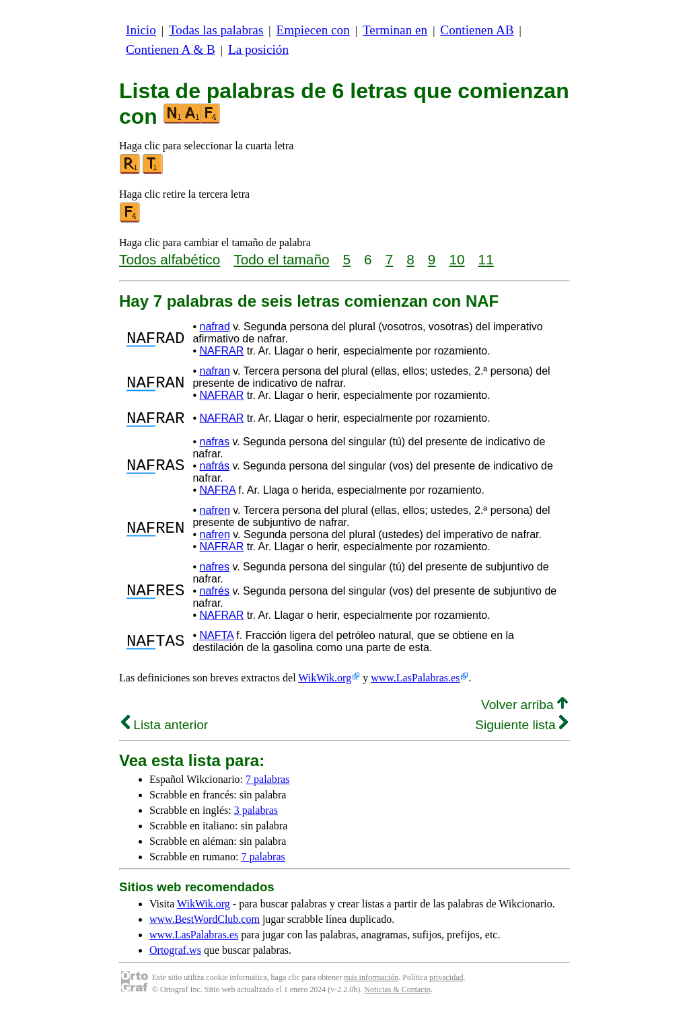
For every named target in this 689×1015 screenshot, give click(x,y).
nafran (214, 371)
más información (371, 981)
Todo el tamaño (281, 259)
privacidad (446, 981)
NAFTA (216, 639)
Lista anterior (164, 729)
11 (486, 259)
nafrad (214, 326)
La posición (258, 49)
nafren (214, 514)
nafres (214, 570)
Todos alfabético (169, 259)
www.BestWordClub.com (204, 923)
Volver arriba (524, 709)
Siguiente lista (521, 729)
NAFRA (217, 494)
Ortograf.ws (175, 954)
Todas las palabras (216, 30)
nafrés (214, 595)
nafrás (214, 470)
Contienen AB (476, 30)
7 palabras (267, 783)
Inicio (141, 30)
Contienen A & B (170, 49)
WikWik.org (324, 681)
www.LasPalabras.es (415, 681)
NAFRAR (221, 350)
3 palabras (256, 814)
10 (456, 259)
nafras (214, 445)
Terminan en (395, 30)
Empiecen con (313, 30)
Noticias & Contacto (397, 993)
